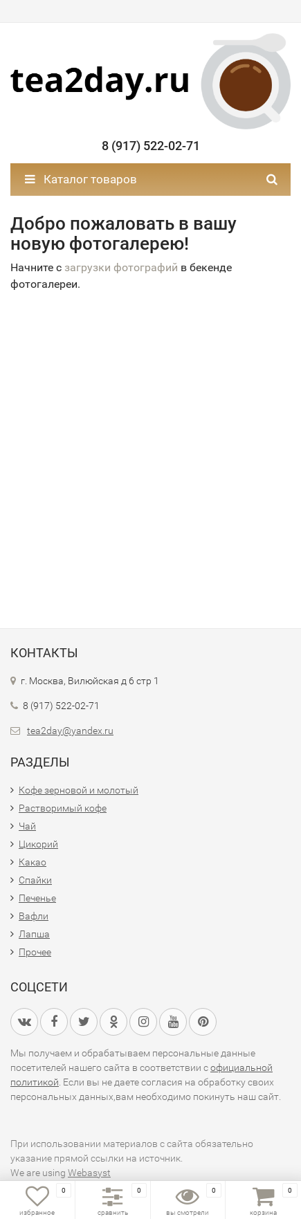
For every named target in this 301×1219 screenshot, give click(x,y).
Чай (27, 826)
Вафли (33, 916)
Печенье (37, 898)
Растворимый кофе (63, 808)
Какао (32, 862)
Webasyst (89, 1172)
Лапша (34, 934)
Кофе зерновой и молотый (78, 790)
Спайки (35, 880)
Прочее (35, 951)
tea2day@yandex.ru (70, 730)
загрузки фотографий (121, 267)
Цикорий (38, 844)
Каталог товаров (81, 179)
